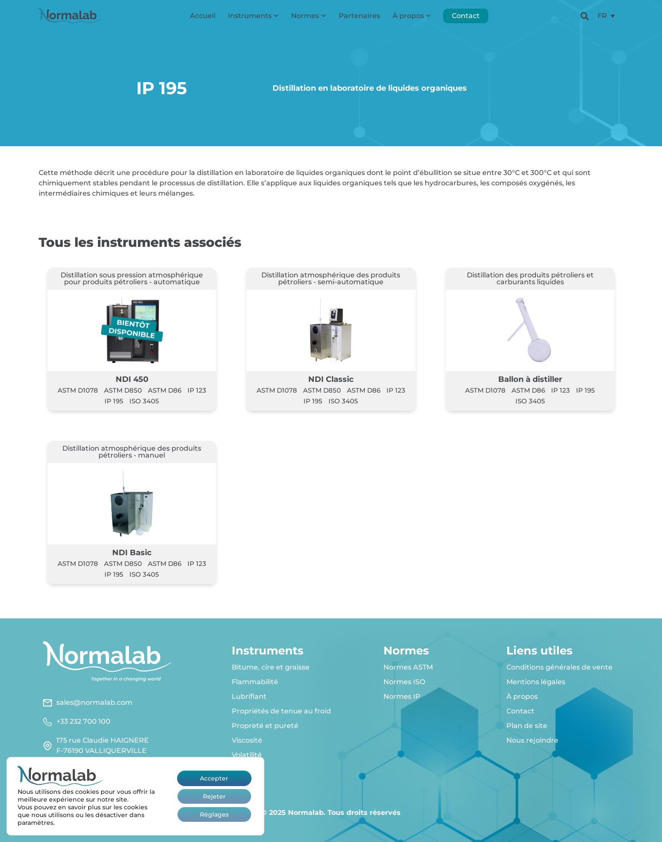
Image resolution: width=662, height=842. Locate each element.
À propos (411, 19)
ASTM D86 (164, 390)
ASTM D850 (123, 390)
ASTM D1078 (78, 390)
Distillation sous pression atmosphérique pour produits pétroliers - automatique (132, 278)
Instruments (253, 19)
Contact (466, 19)
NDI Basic (132, 552)
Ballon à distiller (530, 379)
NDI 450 (132, 379)
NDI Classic (331, 379)
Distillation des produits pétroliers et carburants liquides (530, 278)
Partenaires (359, 19)
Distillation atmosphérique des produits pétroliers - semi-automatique (330, 278)
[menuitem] (606, 19)
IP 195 (113, 401)
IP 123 (196, 390)
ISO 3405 (144, 401)
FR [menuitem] (602, 19)
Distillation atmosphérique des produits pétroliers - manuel (131, 451)
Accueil (202, 19)
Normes (308, 19)
